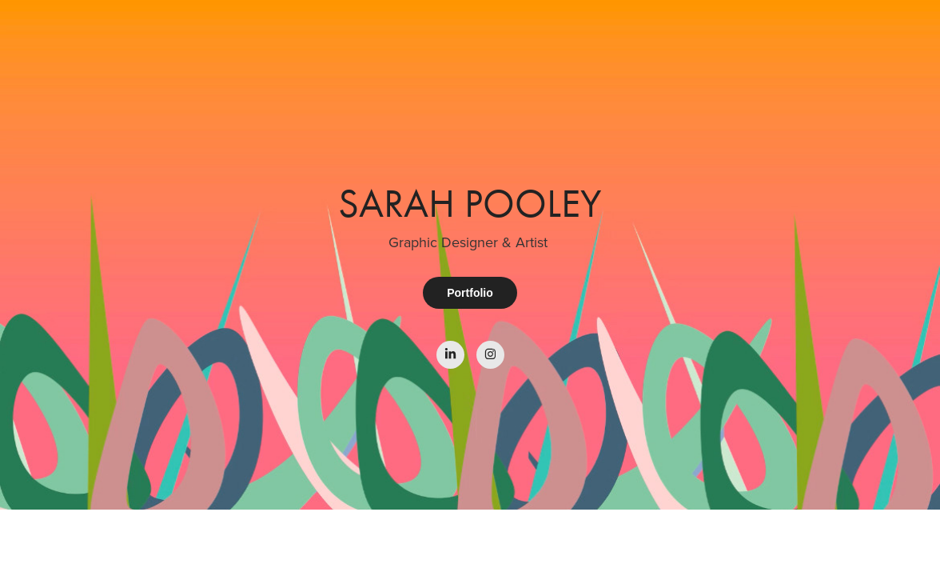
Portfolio (470, 292)
